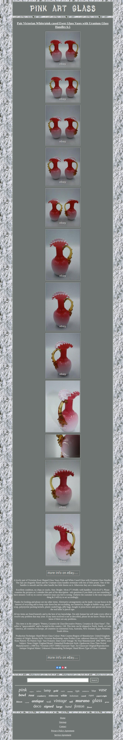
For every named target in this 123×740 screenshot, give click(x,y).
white (64, 695)
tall (71, 701)
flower (89, 707)
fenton (79, 706)
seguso (32, 691)
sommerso (85, 691)
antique (38, 701)
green (107, 702)
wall (49, 701)
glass (97, 700)
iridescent (53, 695)
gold (56, 690)
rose (31, 695)
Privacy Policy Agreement (62, 731)
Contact (62, 726)
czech (63, 691)
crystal (27, 702)
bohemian (74, 696)
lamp (47, 690)
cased (83, 696)
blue (94, 690)
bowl (22, 695)
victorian (70, 691)
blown (19, 701)
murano (83, 700)
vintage (60, 700)
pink (23, 689)
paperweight (102, 696)
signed (48, 706)
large (59, 706)
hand (68, 706)
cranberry (41, 696)
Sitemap (62, 722)
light (77, 691)
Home (62, 718)
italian (38, 691)
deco (37, 706)
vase (103, 689)
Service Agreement (62, 735)
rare (91, 695)
